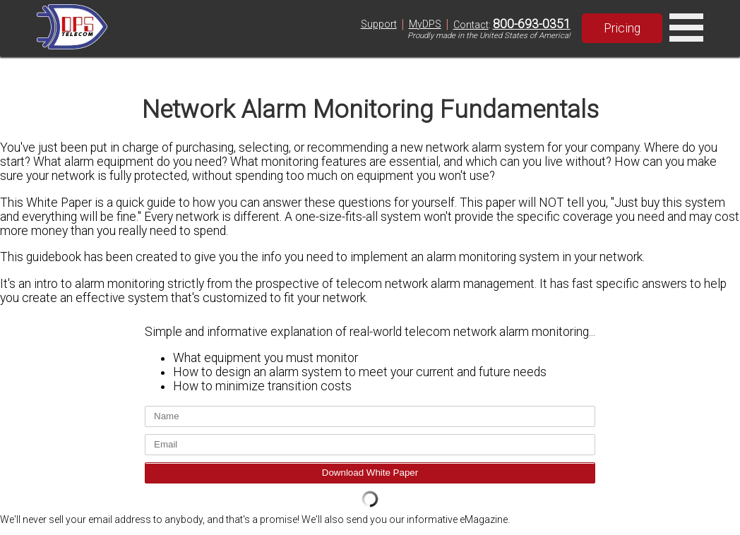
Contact (471, 24)
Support (379, 24)
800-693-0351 (532, 24)
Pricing (622, 28)
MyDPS (425, 24)
